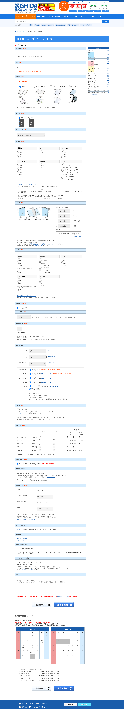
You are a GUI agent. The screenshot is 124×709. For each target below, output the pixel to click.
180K (20, 157)
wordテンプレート (79, 16)
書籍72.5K (44, 260)
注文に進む (84, 704)
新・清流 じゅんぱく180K (70, 167)
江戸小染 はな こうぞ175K (70, 172)
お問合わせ (100, 16)
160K (64, 152)
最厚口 (43, 167)
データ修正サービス (26, 569)
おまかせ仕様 (38, 245)
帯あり (39, 389)
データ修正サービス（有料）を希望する (30, 562)
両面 (19, 307)
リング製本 (73, 95)
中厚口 (43, 280)
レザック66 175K (68, 165)
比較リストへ (20, 540)
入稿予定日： (20, 489)
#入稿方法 (37, 25)
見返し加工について (46, 373)
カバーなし (33, 386)
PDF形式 (44, 463)
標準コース (20, 443)
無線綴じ (23, 95)
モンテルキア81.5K (68, 177)
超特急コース (20, 450)
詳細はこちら (77, 236)
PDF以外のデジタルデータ (25, 463)
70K (20, 260)
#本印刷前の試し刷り (86, 25)
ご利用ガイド (67, 16)
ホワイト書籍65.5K (46, 267)
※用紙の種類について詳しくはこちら (27, 184)
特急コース (20, 447)
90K (20, 263)
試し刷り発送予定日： (23, 495)
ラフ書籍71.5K (45, 265)
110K (20, 152)
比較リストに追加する (23, 538)
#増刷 (30, 25)
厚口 (42, 283)
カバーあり (42, 386)
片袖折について (52, 362)
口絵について (51, 357)
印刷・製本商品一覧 (43, 16)
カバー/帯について (53, 386)
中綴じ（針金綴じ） (40, 95)
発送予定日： (20, 507)
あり (36, 369)
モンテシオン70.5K (68, 174)
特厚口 (43, 165)
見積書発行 (71, 704)
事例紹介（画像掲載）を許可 (27, 548)
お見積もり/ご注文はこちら (25, 16)
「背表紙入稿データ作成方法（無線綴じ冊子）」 (43, 244)
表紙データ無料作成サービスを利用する (69, 234)
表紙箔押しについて (46, 382)
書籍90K (43, 263)
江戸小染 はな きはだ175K (70, 170)
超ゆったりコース (22, 437)
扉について (51, 350)
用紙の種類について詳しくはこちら (26, 296)
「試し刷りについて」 (23, 413)
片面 (24, 308)
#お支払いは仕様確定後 (48, 25)
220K (20, 174)
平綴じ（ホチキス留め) (57, 95)
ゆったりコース (21, 440)
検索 (106, 21)
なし (31, 369)
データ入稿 (90, 16)
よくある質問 (56, 16)
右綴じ (31, 122)
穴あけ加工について (46, 378)
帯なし (32, 389)
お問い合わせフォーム (63, 596)
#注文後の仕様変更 (60, 25)
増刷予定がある (38, 480)
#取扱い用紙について (73, 25)
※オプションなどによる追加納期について (28, 519)
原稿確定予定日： (21, 501)
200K (64, 157)
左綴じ (22, 122)
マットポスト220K (68, 179)
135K (20, 154)
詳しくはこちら (51, 477)
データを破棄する (23, 480)
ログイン (19, 529)
